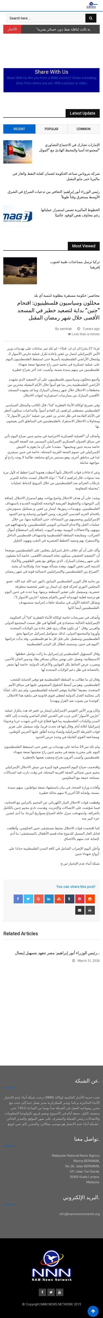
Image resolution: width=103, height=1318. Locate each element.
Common (83, 129)
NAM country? (61, 78)
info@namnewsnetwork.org (80, 1214)
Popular (51, 129)
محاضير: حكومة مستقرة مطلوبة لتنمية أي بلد (67, 295)
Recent (19, 129)
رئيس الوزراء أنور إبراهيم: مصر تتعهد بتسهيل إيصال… (57, 952)
